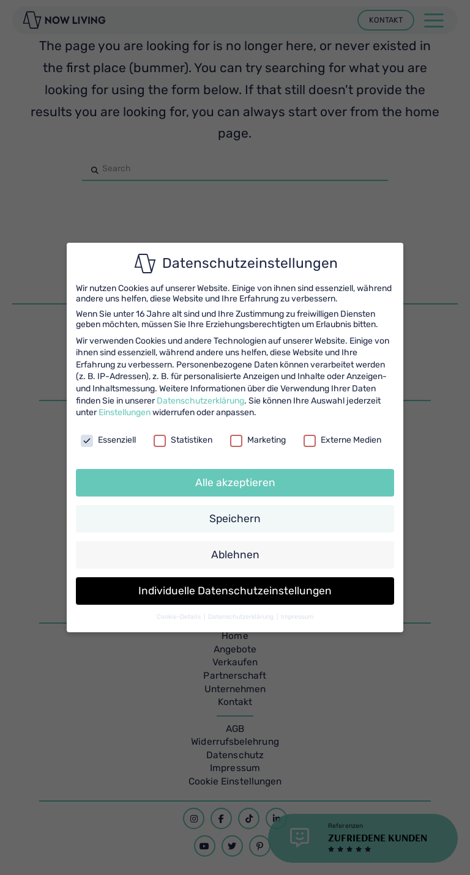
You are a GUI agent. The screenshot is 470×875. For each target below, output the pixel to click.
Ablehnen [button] (235, 554)
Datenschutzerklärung (200, 401)
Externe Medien (342, 440)
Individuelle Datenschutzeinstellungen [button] (235, 591)
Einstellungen (125, 412)
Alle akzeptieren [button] (235, 482)
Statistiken (183, 440)
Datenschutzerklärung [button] (241, 617)
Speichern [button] (235, 518)
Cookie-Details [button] (180, 617)
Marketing (258, 440)
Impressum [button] (297, 617)
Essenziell (108, 440)
